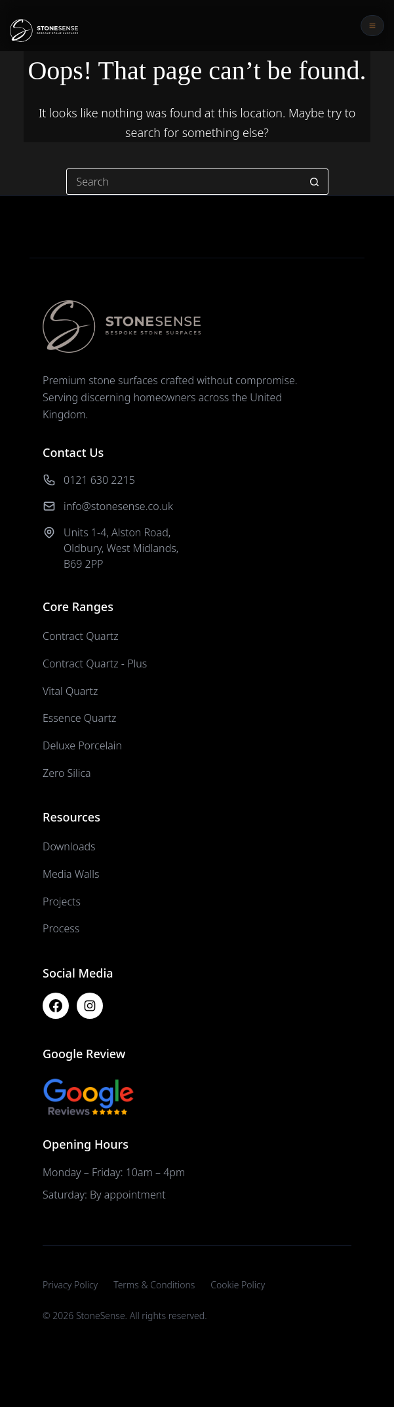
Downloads (69, 846)
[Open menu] (372, 25)
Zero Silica (67, 773)
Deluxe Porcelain (82, 745)
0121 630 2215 (99, 480)
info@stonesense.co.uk (118, 506)
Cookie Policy (237, 1284)
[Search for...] (184, 181)
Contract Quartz (81, 636)
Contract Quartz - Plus (95, 663)
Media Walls (71, 874)
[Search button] (315, 181)
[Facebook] (56, 1006)
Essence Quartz (79, 718)
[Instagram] (90, 1006)
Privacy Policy (70, 1284)
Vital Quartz (70, 691)
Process (61, 928)
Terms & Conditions (154, 1284)
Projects (62, 901)
